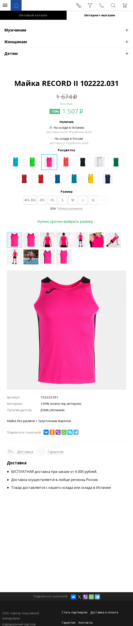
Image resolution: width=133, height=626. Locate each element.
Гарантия (55, 451)
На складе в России (66, 138)
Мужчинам (68, 30)
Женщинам (68, 41)
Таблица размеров (70, 208)
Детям (68, 53)
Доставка (25, 451)
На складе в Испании (66, 127)
